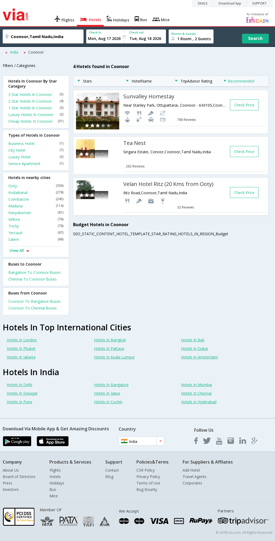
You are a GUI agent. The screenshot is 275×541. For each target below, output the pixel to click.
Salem (35, 239)
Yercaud (35, 232)
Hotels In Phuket (21, 348)
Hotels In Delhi (19, 384)
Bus (52, 489)
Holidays (56, 483)
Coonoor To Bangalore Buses (34, 301)
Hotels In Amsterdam (199, 357)
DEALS (203, 3)
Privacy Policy (148, 476)
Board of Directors (19, 476)
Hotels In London (22, 339)
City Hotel (35, 150)
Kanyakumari (35, 212)
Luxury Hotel (35, 156)
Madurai (35, 205)
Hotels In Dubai (194, 348)
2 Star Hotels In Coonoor (35, 101)
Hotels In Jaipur (107, 393)
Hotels (55, 476)
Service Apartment (35, 163)
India (14, 52)
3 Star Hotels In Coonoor (35, 94)
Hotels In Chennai (196, 393)
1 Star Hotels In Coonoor (35, 107)
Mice (53, 495)
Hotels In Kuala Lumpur (114, 357)
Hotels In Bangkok (110, 339)
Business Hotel (35, 143)
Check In (95, 32)
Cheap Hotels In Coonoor (35, 121)
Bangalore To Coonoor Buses (34, 272)
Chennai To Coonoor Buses (32, 279)
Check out (136, 32)
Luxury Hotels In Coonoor (35, 114)
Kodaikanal (35, 192)
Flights (55, 470)
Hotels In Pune (19, 401)
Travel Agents (195, 476)
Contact (112, 470)
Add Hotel (191, 470)
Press (7, 483)
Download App (230, 3)
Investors (11, 489)
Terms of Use (148, 483)
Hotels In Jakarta (21, 357)
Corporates (192, 483)
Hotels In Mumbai (196, 384)
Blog (109, 476)
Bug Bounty (146, 489)
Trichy (35, 226)
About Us (11, 470)
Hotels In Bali (192, 339)
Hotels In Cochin (108, 401)
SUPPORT (259, 3)
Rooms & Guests (183, 34)
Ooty (35, 185)
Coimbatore (35, 199)
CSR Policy (145, 470)
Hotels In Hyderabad (198, 401)
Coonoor (36, 52)
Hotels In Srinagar (22, 393)
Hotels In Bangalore (111, 384)
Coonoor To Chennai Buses (32, 308)
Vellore (35, 219)
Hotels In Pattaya (109, 348)
